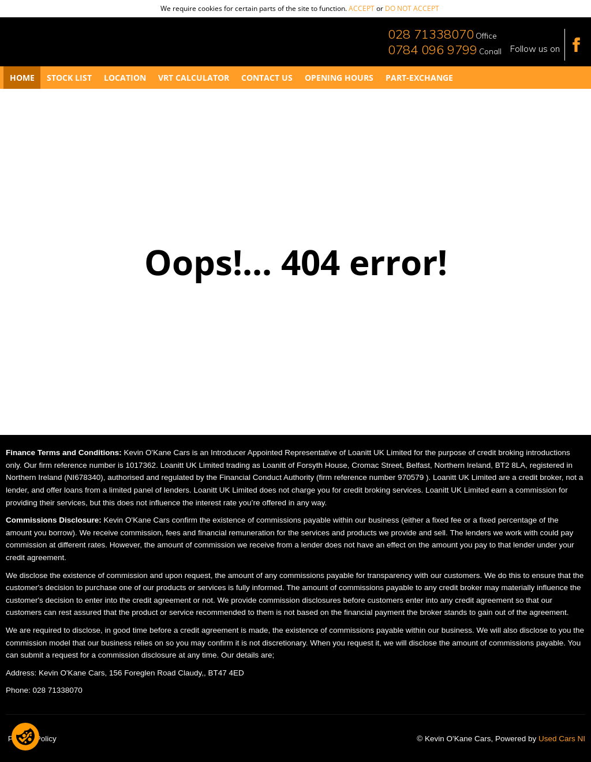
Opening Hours (339, 77)
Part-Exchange (419, 77)
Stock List (69, 77)
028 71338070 (431, 34)
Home (22, 77)
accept (362, 8)
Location (125, 77)
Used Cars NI (561, 738)
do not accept (412, 8)
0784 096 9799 (432, 50)
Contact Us (267, 77)
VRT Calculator (193, 77)
